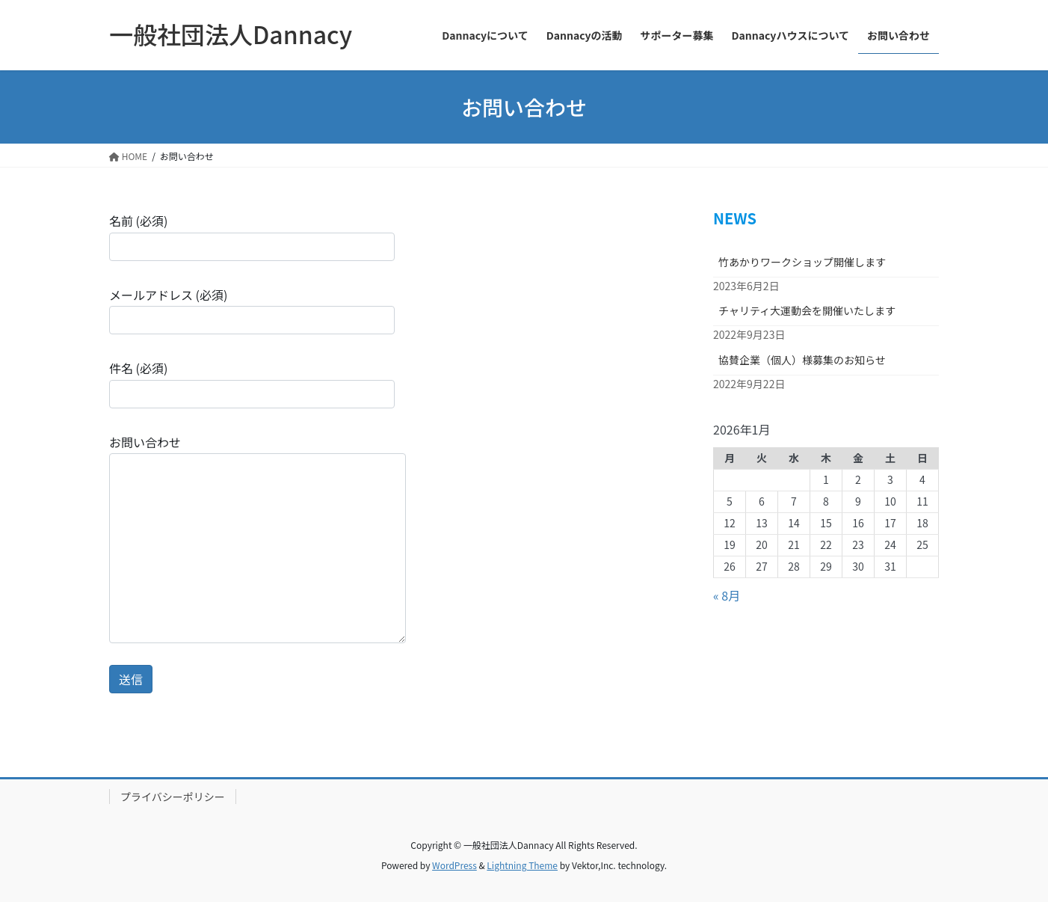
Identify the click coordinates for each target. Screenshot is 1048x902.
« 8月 (726, 595)
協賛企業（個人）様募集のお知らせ (802, 359)
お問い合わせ (257, 538)
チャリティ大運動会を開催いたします (807, 310)
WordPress (454, 865)
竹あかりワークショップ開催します (802, 261)
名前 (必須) (252, 236)
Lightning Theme (522, 865)
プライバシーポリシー (172, 796)
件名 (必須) (252, 383)
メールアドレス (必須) (252, 310)
